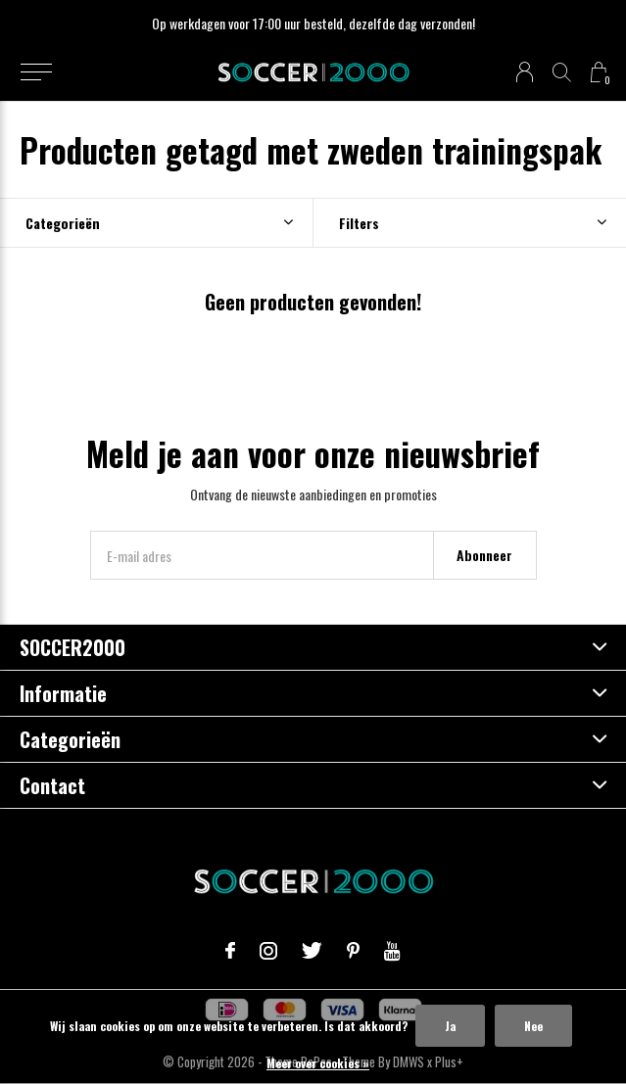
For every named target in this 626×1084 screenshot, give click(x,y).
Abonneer (484, 554)
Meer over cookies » (317, 1063)
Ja (450, 1025)
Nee (533, 1025)
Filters (359, 222)
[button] (36, 72)
